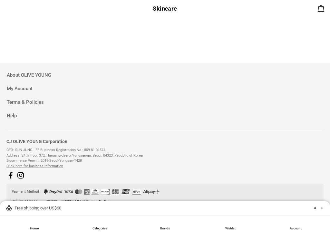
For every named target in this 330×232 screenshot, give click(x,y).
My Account (20, 89)
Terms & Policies (25, 102)
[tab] (165, 75)
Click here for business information (34, 166)
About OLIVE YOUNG (29, 75)
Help (12, 116)
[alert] (322, 10)
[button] (10, 175)
